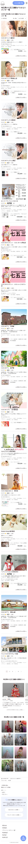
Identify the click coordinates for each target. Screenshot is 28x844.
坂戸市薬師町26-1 (6, 375)
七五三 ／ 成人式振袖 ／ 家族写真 (7, 580)
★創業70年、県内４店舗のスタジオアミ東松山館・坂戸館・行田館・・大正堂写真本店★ (13, 617)
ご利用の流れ (4, 785)
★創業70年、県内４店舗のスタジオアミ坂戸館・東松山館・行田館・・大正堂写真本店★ (13, 373)
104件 (12, 288)
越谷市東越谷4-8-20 (6, 44)
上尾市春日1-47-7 (6, 166)
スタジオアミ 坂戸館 (7, 368)
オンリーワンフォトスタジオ (9, 201)
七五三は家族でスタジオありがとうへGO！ (11, 495)
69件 (12, 614)
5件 (12, 656)
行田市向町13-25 (5, 333)
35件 (12, 162)
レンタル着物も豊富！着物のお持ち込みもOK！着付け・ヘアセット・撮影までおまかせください (14, 576)
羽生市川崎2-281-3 (6, 250)
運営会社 (4, 825)
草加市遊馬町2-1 (6, 85)
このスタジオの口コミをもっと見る (15, 709)
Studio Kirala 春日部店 (8, 531)
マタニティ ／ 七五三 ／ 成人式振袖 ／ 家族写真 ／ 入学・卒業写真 (13, 252)
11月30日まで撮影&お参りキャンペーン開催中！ (12, 42)
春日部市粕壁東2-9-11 (7, 537)
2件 (13, 203)
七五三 (3, 792)
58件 (12, 244)
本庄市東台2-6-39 (6, 208)
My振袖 (4, 832)
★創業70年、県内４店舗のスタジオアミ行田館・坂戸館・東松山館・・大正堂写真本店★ (13, 331)
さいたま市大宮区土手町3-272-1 (9, 661)
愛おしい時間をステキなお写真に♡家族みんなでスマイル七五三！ (13, 414)
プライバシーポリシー (8, 830)
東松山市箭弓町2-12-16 (7, 619)
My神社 (4, 837)
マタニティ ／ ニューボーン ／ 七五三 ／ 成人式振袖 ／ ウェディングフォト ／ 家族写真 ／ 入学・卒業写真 (13, 128)
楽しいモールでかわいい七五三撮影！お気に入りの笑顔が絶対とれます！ (13, 247)
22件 (12, 40)
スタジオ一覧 (3, 780)
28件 (12, 80)
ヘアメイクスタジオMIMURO (9, 572)
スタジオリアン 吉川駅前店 (9, 409)
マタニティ (4, 794)
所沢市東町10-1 (5, 497)
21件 (12, 411)
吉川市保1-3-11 (5, 417)
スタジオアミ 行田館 (7, 326)
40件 (12, 328)
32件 (12, 122)
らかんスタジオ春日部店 (8, 451)
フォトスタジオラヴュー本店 (9, 654)
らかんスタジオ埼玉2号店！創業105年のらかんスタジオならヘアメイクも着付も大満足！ (14, 454)
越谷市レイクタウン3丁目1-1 (8, 293)
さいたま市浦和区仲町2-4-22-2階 (9, 579)
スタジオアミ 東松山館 (8, 612)
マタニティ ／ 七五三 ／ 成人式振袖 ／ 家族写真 (10, 294)
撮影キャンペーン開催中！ (7, 535)
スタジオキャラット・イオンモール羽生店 (13, 242)
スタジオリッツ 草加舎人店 (9, 78)
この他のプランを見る (20, 55)
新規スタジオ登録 (5, 787)
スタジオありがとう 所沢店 (9, 491)
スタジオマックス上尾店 (8, 160)
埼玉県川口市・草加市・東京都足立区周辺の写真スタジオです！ (13, 83)
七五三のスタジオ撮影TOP (15, 778)
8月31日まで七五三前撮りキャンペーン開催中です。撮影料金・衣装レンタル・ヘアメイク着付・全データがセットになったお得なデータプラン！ (13, 206)
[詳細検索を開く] (23, 838)
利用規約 (4, 827)
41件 (12, 370)
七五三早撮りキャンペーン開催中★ (9, 124)
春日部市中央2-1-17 (6, 456)
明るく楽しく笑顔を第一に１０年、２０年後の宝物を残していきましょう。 (13, 658)
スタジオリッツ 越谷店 (7, 38)
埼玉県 (9, 780)
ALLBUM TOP (4, 778)
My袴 (4, 835)
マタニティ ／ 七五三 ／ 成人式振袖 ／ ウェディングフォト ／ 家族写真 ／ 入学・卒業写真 (13, 46)
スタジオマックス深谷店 (8, 120)
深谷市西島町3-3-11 (6, 126)
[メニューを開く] (26, 3)
